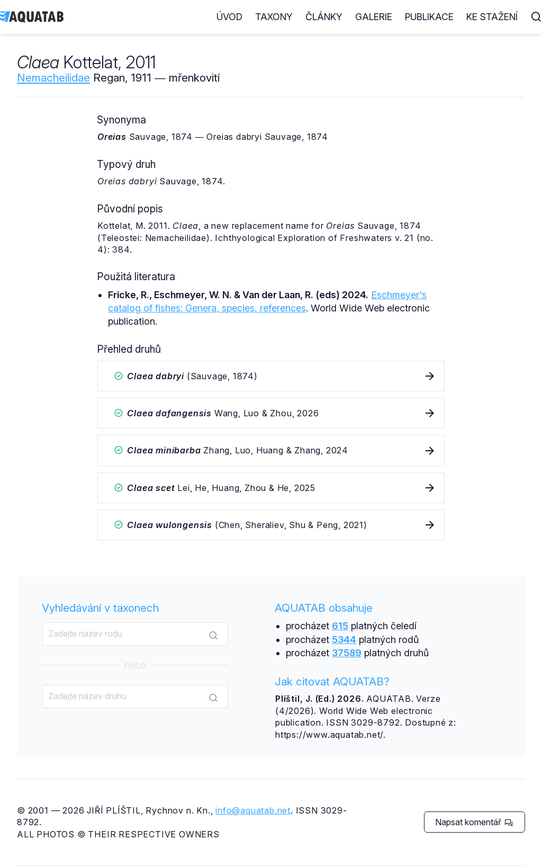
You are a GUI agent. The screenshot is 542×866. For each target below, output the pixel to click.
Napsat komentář (474, 822)
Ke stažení (492, 16)
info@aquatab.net (253, 810)
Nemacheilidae (53, 77)
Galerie (373, 16)
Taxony (274, 16)
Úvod (229, 16)
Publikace (429, 16)
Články (323, 16)
